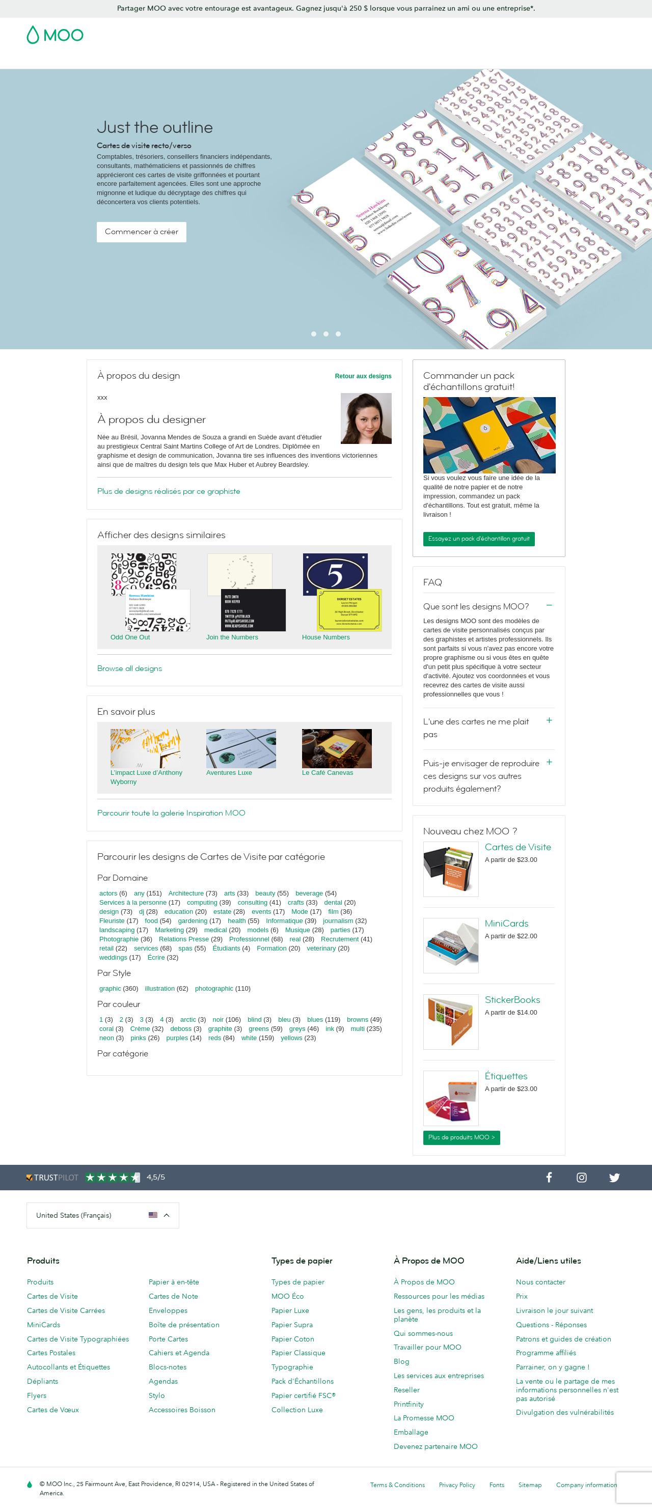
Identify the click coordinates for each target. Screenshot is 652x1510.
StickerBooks (512, 1000)
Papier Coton (292, 1339)
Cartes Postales (116, 60)
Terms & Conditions (397, 1485)
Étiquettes (506, 1076)
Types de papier (297, 1282)
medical (215, 930)
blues (315, 1019)
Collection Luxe (297, 1409)
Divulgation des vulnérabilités (565, 1412)
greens (259, 1028)
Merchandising (397, 60)
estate (222, 911)
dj (141, 911)
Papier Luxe (290, 1310)
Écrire (156, 957)
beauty (265, 893)
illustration (160, 988)
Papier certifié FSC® (303, 1395)
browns (357, 1019)
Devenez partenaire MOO (436, 1446)
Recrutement (340, 939)
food (151, 921)
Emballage (411, 1432)
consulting (253, 902)
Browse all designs (129, 668)
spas (185, 948)
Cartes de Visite (52, 60)
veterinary (321, 948)
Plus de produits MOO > (461, 1137)
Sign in (501, 31)
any (139, 893)
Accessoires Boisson (182, 1409)
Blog (533, 60)
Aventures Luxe (229, 772)
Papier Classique (298, 1352)
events (261, 911)
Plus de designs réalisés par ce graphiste (168, 491)
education (179, 911)
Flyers (36, 1395)
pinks (138, 1038)
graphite (220, 1028)
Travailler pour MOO (427, 1347)
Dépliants (42, 1381)
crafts (296, 902)
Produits (40, 1282)
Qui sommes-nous (423, 1333)
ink (329, 1028)
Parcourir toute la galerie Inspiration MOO (171, 813)
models (257, 930)
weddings (113, 957)
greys (297, 1028)
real (295, 939)
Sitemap (530, 1485)
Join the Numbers (232, 637)
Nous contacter (540, 1282)
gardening (193, 921)
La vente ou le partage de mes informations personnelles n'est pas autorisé (567, 1390)
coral (106, 1028)
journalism (338, 921)
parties (340, 930)
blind (254, 1019)
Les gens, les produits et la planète (437, 1315)
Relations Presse (184, 939)
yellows (292, 1038)
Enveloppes (168, 1310)
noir (218, 1019)
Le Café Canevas (327, 772)
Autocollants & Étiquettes (196, 60)
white (249, 1038)
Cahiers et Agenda (179, 1352)
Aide (559, 60)
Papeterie (344, 60)
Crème (140, 1028)
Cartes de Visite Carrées (66, 1310)
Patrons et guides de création (563, 1339)
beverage (309, 893)
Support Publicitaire (284, 60)
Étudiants (226, 948)
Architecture (186, 893)
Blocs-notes (167, 1367)
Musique (298, 930)
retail (106, 948)
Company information (586, 1485)
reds (214, 1038)
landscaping (116, 930)
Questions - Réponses (551, 1324)
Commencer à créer (141, 231)
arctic (188, 1019)
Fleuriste (112, 921)
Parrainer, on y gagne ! (553, 1367)
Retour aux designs (363, 376)
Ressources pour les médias (439, 1296)
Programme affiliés (546, 1352)
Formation (272, 948)
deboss (181, 1028)
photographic (214, 988)
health (237, 921)
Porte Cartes (168, 1339)
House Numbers (326, 637)
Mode (299, 911)
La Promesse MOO (424, 1417)
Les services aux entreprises (439, 1375)
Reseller (407, 1389)
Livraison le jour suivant (554, 1310)
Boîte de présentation (184, 1324)
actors (108, 893)
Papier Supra (292, 1324)
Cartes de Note (173, 1296)
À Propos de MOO (424, 1282)
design (109, 911)
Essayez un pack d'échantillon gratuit (479, 539)
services (146, 948)
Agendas (163, 1381)
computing (202, 902)
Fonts (497, 1485)
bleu (284, 1019)
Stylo (157, 1395)
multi (357, 1028)
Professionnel (249, 939)
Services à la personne (133, 902)
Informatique (284, 921)
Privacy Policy (457, 1485)
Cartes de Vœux (53, 1409)
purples (177, 1038)
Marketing (169, 930)
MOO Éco (287, 1296)
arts (229, 893)
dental (333, 902)
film (334, 911)
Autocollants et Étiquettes (68, 1367)
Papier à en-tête (174, 1282)
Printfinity (409, 1404)
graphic (110, 988)
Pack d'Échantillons (411, 31)
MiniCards (507, 923)
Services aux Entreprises (474, 60)
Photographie (119, 939)
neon (106, 1038)
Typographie (292, 1367)
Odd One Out (130, 637)
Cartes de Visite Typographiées (78, 1339)
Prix (522, 1296)
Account (466, 31)
